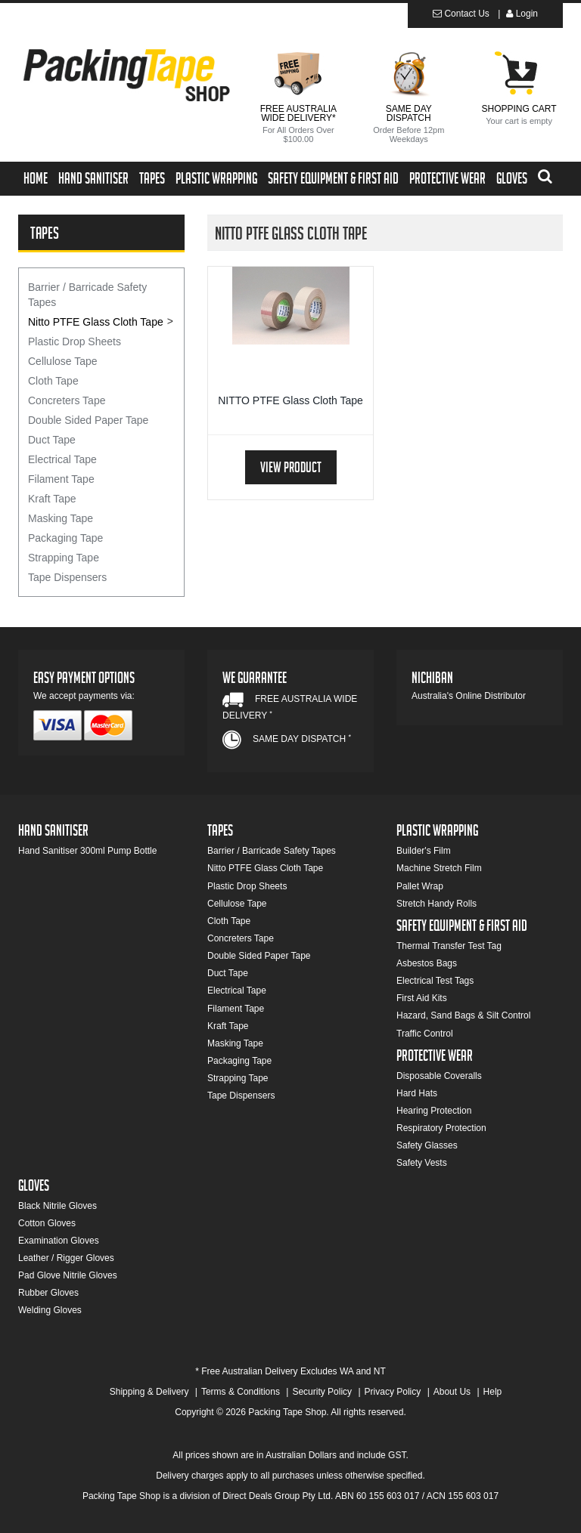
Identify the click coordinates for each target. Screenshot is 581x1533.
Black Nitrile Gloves (57, 1206)
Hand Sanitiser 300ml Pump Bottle (87, 850)
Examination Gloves (58, 1240)
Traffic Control (424, 1033)
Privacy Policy (393, 1391)
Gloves (511, 181)
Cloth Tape (53, 381)
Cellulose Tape (63, 361)
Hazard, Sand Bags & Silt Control (463, 1015)
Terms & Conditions (240, 1391)
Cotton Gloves (47, 1223)
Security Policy (322, 1391)
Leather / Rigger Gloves (66, 1258)
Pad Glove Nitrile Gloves (67, 1275)
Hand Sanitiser (93, 181)
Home (35, 181)
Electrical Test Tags (435, 980)
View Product (291, 469)
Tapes (152, 181)
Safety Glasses (427, 1145)
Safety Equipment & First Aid (333, 181)
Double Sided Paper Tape (88, 420)
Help (492, 1391)
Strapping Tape (63, 558)
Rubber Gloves (48, 1292)
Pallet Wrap (419, 886)
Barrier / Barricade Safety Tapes (87, 294)
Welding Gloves (50, 1310)
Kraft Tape (52, 499)
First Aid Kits (421, 998)
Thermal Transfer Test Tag (449, 946)
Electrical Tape (62, 459)
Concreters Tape (66, 400)
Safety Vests (421, 1162)
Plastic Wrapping (216, 181)
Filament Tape (61, 479)
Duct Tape (52, 440)
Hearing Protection (433, 1110)
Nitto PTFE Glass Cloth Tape (95, 322)
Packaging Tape (65, 538)
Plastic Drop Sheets (74, 341)
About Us (452, 1391)
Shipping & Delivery (149, 1391)
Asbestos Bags (426, 963)
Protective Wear (447, 181)
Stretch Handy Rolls (436, 903)
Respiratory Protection (441, 1128)
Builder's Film (423, 850)
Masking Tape (60, 518)
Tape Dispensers (67, 577)
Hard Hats (416, 1093)
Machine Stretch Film (439, 868)
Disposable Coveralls (439, 1076)
